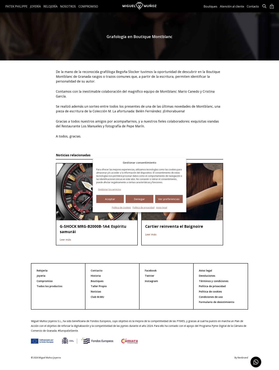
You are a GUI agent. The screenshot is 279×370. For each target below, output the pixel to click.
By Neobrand (241, 357)
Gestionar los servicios (109, 189)
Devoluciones (207, 275)
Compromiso (88, 6)
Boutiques (210, 6)
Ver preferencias (169, 199)
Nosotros (68, 6)
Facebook (151, 270)
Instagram (151, 281)
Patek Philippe (16, 6)
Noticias (96, 291)
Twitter (149, 275)
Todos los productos (49, 286)
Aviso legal (161, 207)
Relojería (50, 6)
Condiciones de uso (211, 297)
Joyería (35, 6)
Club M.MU (97, 297)
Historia (96, 275)
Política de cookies (121, 207)
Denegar (139, 199)
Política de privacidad (143, 207)
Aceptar (110, 199)
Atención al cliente (232, 6)
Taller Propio (99, 286)
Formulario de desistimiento (216, 302)
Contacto (253, 6)
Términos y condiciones (213, 281)
